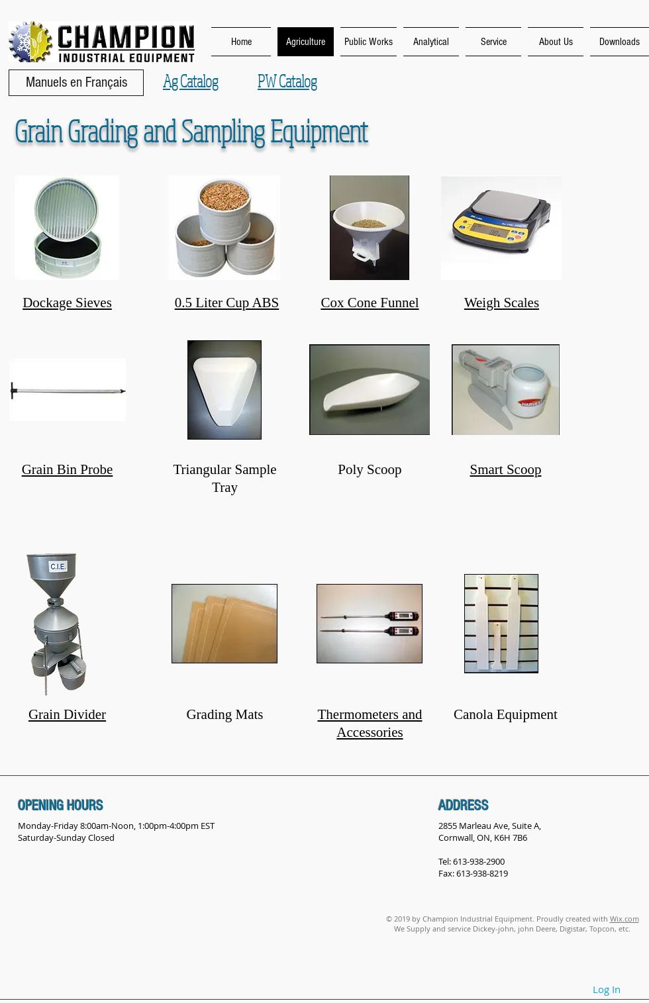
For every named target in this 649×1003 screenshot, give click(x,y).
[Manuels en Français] (76, 83)
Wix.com (624, 919)
